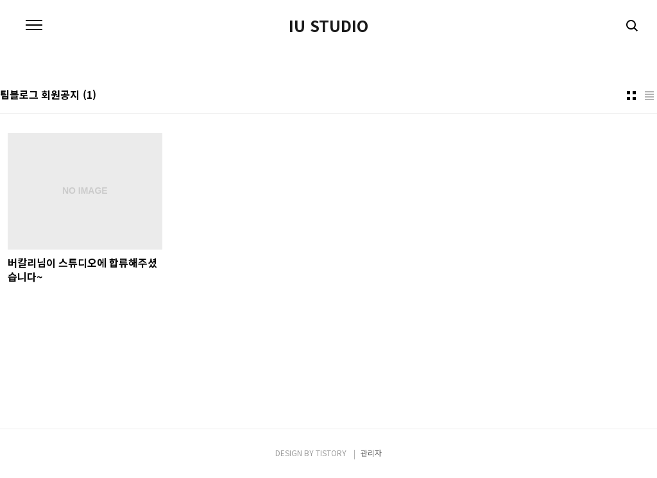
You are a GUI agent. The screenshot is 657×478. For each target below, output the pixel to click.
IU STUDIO (328, 25)
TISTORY (331, 452)
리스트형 (649, 95)
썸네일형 (631, 95)
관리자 (371, 452)
